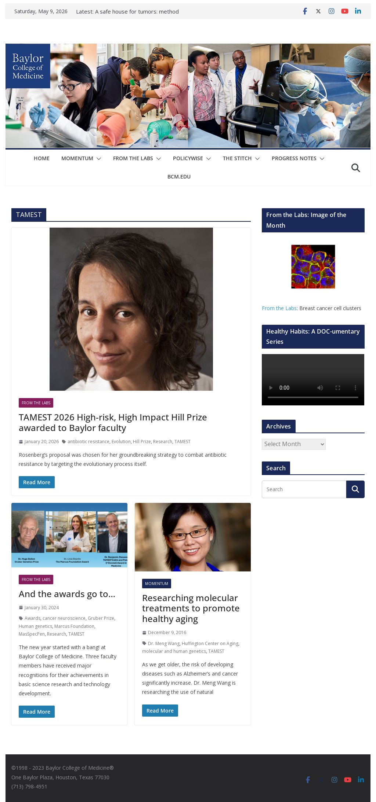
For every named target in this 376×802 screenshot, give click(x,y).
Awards (32, 618)
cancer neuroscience (64, 618)
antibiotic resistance (88, 441)
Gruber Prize (101, 618)
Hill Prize (142, 441)
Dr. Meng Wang (164, 643)
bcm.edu (179, 176)
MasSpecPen (32, 634)
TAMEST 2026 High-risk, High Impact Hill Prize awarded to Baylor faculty (113, 422)
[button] (97, 158)
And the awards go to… (67, 594)
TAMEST (182, 441)
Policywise (188, 158)
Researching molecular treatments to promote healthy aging (191, 608)
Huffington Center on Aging (210, 643)
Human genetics (35, 626)
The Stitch (237, 158)
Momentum (77, 158)
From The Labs (133, 158)
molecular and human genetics (174, 651)
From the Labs (279, 308)
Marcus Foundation (74, 626)
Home (42, 158)
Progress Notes (294, 158)
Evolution (121, 441)
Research (162, 441)
